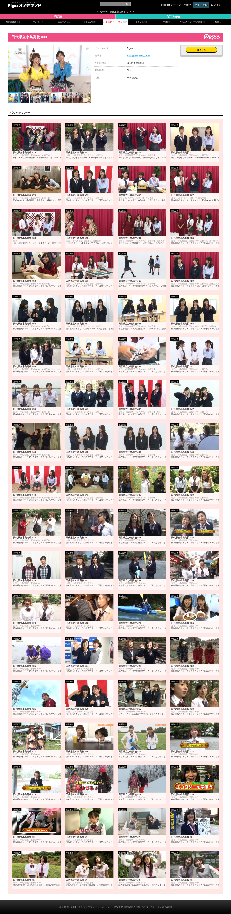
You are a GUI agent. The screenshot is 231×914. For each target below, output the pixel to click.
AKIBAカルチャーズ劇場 (192, 22)
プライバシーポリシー (99, 907)
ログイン (201, 50)
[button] (87, 48)
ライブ (141, 22)
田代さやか (144, 55)
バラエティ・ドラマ (115, 22)
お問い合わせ (78, 907)
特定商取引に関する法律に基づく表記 (134, 907)
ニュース (64, 22)
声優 (167, 22)
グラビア (90, 22)
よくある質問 (164, 907)
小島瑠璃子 (132, 55)
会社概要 (64, 907)
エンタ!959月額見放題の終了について (115, 11)
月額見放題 (13, 22)
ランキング (38, 22)
